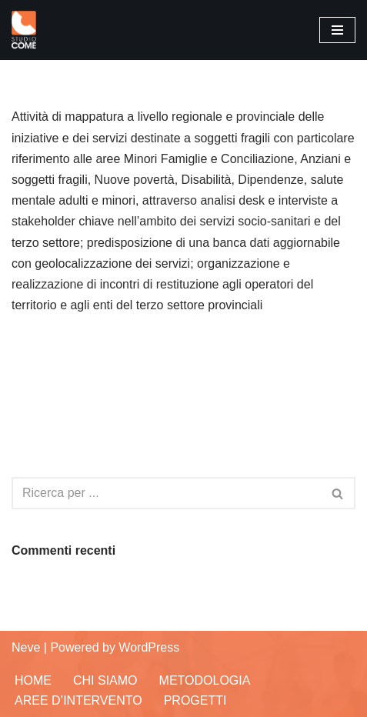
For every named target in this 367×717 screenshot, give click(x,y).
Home (33, 680)
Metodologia (205, 680)
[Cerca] (166, 493)
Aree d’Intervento (78, 700)
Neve (26, 647)
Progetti (195, 700)
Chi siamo (105, 680)
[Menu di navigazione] (337, 30)
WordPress (148, 647)
